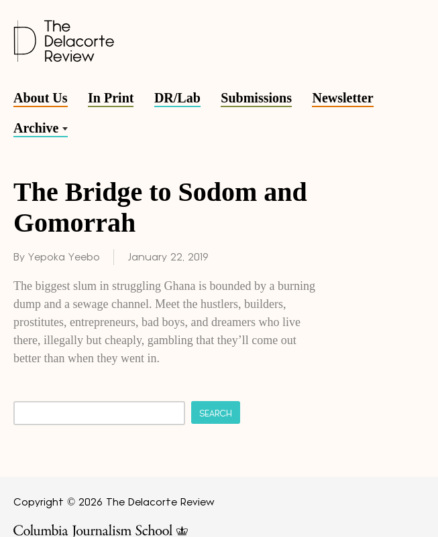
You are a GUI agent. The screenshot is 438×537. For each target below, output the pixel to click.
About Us (40, 97)
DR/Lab (177, 97)
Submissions (256, 97)
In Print (110, 97)
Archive (35, 128)
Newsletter (342, 97)
